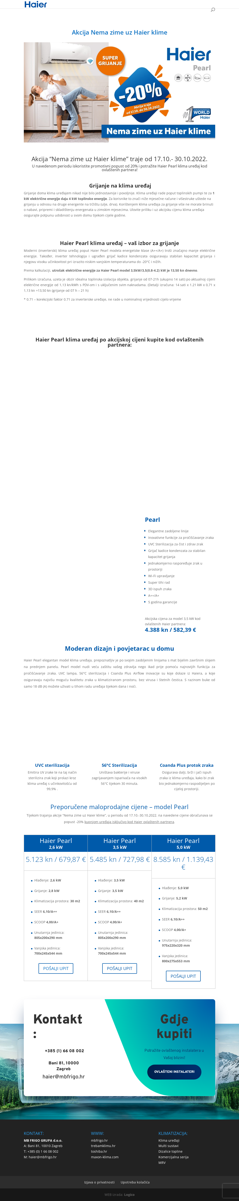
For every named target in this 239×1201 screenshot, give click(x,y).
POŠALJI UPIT (56, 968)
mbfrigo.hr (99, 1140)
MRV (161, 1162)
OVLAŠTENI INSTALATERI (174, 1072)
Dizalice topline (170, 1151)
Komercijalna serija (173, 1157)
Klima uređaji (168, 1140)
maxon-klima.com (105, 1157)
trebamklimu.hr (103, 1146)
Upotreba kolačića (135, 1182)
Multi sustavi (168, 1146)
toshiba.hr (99, 1151)
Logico (129, 1194)
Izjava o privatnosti (99, 1182)
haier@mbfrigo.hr (63, 1077)
